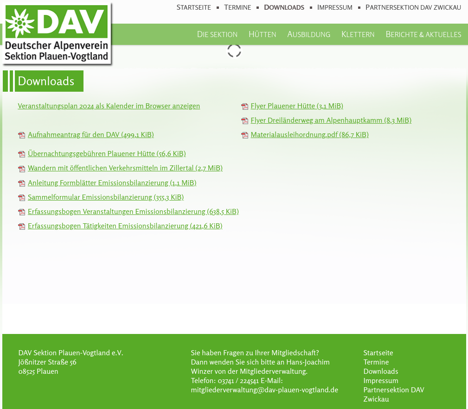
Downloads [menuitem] (284, 7)
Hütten (262, 34)
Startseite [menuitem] (194, 7)
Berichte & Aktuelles (423, 34)
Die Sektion (217, 34)
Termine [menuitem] (237, 7)
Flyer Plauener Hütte (297, 105)
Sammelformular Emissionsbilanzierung (106, 196)
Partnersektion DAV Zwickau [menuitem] (413, 7)
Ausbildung (308, 34)
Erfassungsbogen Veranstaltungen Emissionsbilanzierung (133, 211)
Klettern (358, 34)
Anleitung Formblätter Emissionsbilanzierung (112, 182)
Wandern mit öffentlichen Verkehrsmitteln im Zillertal (125, 167)
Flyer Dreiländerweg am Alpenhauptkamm (331, 120)
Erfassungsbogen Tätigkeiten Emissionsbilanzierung (125, 225)
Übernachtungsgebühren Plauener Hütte (107, 153)
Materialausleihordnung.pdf (310, 134)
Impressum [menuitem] (335, 7)
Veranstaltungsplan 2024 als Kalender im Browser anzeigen (109, 105)
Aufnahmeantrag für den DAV (91, 134)
